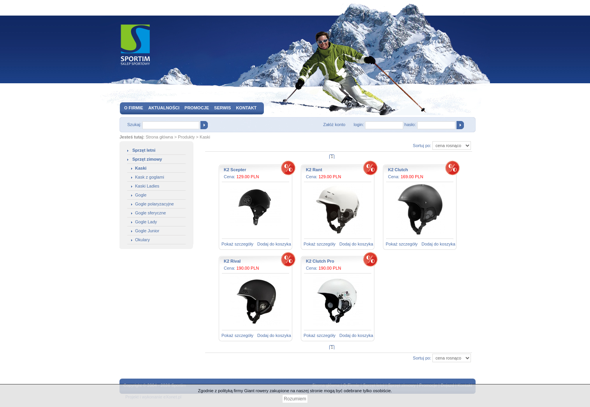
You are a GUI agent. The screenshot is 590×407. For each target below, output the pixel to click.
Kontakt (246, 107)
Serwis (222, 107)
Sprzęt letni (143, 150)
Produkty (186, 137)
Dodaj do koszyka (274, 244)
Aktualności (163, 107)
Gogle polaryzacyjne (154, 204)
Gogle (140, 195)
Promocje (196, 107)
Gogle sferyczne (150, 213)
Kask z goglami (149, 177)
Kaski (205, 137)
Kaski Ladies (147, 186)
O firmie (133, 107)
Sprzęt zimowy (147, 159)
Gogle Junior (147, 230)
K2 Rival (232, 261)
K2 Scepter (235, 169)
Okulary (142, 239)
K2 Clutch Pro (320, 261)
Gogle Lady (146, 221)
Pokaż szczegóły (237, 244)
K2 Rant (314, 169)
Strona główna (159, 137)
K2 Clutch (398, 169)
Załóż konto (334, 124)
